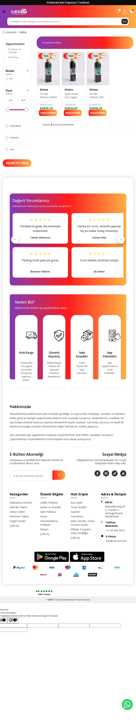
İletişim (44, 529)
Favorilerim (77, 516)
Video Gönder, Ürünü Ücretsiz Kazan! (83, 522)
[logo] (19, 11)
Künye (43, 516)
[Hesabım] (125, 11)
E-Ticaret (57, 599)
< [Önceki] (15, 239)
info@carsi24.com (116, 541)
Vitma (44, 89)
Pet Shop (13, 57)
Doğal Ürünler (18, 521)
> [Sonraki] (121, 239)
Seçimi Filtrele (17, 163)
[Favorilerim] (118, 11)
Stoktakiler (13, 125)
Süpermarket (15, 44)
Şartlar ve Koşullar (50, 507)
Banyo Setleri (17, 511)
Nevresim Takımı (19, 516)
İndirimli (12, 137)
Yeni (10, 149)
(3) (9, 78)
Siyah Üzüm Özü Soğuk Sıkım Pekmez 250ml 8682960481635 (73, 95)
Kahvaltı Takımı (18, 507)
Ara (125, 21)
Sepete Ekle (48, 112)
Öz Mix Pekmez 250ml (48, 95)
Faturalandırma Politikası (49, 522)
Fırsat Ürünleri (79, 507)
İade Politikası (48, 511)
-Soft (49, 599)
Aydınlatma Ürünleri (21, 502)
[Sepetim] (131, 11)
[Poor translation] (13, 620)
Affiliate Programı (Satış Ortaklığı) (81, 531)
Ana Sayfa (76, 502)
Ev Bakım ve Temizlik (14, 51)
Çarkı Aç (14, 525)
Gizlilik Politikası (49, 502)
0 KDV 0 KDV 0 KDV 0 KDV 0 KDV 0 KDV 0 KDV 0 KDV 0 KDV (53, 42)
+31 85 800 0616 (115, 530)
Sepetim (75, 511)
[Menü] (4, 11)
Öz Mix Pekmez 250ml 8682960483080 (97, 95)
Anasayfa (9, 32)
